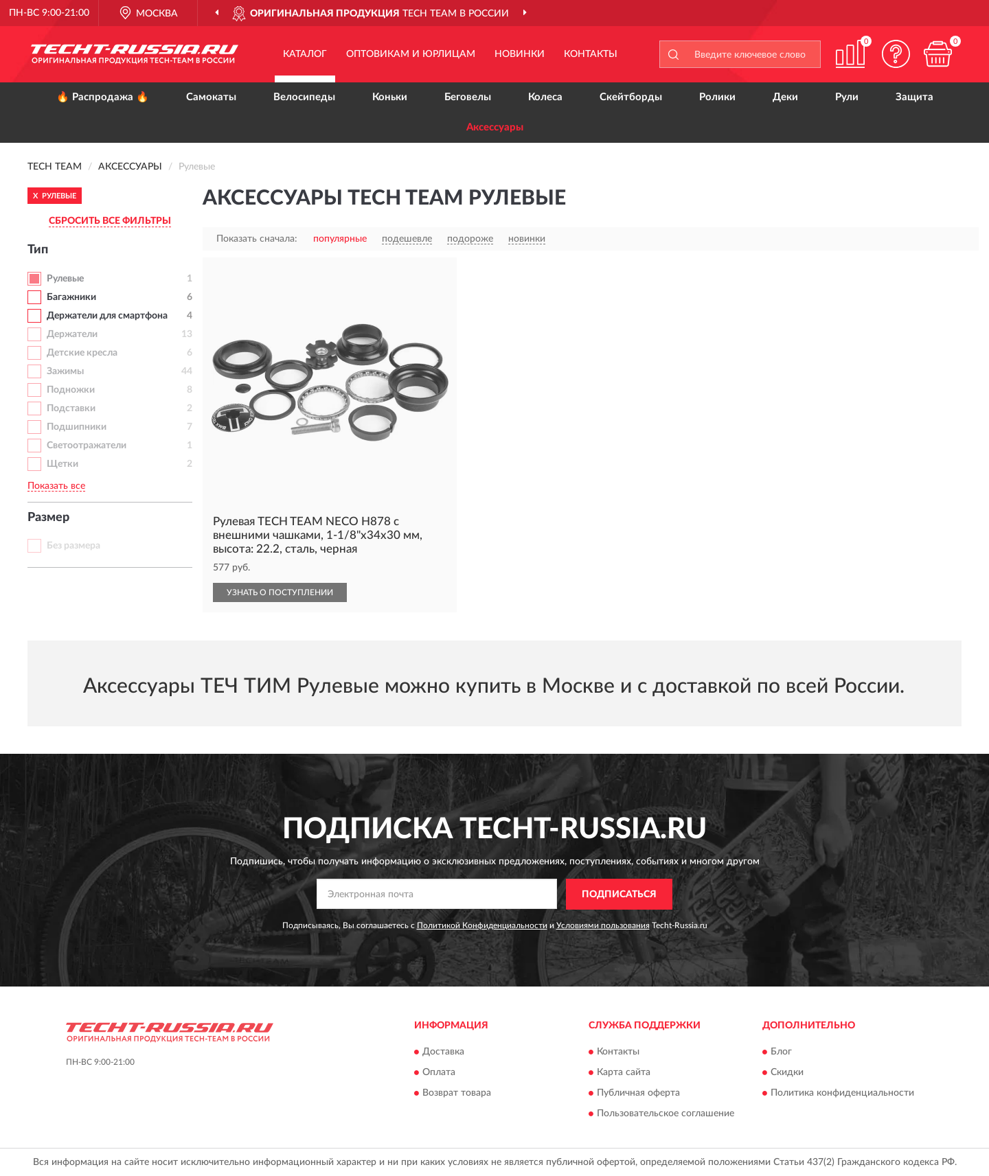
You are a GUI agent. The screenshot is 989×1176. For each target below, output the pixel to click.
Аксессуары (494, 127)
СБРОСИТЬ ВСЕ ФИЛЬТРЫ (110, 221)
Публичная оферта (638, 1093)
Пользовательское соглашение (665, 1114)
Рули (847, 97)
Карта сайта (623, 1073)
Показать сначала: (256, 239)
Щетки (62, 464)
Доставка (443, 1052)
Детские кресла (82, 353)
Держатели (72, 334)
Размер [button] (48, 517)
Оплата (438, 1073)
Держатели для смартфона (107, 316)
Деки (785, 97)
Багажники (71, 297)
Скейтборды (631, 97)
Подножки (71, 390)
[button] (896, 54)
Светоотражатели (86, 445)
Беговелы (467, 97)
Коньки (389, 97)
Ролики (717, 97)
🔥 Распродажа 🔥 (102, 97)
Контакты (590, 54)
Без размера (73, 546)
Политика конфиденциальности (842, 1093)
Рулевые (65, 279)
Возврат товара (456, 1093)
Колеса (545, 97)
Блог (781, 1052)
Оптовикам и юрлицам (410, 54)
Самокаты (211, 97)
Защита (914, 97)
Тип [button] (37, 250)
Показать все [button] (56, 486)
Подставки (71, 408)
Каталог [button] (305, 54)
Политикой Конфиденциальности (482, 925)
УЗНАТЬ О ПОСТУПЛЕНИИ (280, 592)
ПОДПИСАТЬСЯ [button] (619, 894)
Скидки (787, 1073)
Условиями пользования (603, 925)
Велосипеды (304, 97)
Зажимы (65, 371)
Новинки (519, 54)
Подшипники (76, 427)
